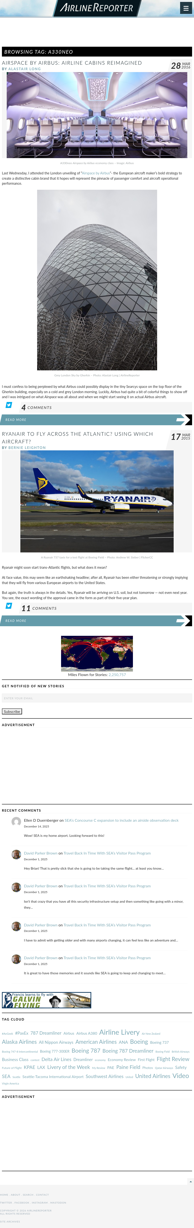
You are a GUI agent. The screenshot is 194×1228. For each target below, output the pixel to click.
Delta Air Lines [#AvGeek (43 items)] (56, 1059)
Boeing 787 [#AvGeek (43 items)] (86, 1050)
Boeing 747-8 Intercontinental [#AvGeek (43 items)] (20, 1051)
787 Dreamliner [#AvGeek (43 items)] (45, 1033)
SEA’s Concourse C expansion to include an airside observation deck (122, 820)
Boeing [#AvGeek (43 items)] (139, 1041)
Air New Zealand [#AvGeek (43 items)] (151, 1033)
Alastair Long (24, 69)
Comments (36, 407)
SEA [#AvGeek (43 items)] (6, 1076)
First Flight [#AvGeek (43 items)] (146, 1059)
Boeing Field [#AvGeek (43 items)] (162, 1051)
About (15, 1194)
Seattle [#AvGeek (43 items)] (16, 1077)
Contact (42, 1194)
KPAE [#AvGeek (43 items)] (29, 1067)
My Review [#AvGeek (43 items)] (98, 1067)
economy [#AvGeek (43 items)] (100, 1060)
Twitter (6, 1202)
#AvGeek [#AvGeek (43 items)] (7, 1033)
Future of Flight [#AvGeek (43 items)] (12, 1068)
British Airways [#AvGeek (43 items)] (180, 1051)
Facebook (22, 1202)
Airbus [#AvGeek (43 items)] (68, 1033)
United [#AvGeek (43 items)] (129, 1077)
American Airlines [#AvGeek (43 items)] (96, 1042)
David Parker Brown (40, 853)
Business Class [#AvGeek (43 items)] (15, 1059)
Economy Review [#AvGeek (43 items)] (122, 1059)
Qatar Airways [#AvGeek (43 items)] (164, 1068)
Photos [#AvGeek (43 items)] (147, 1068)
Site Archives (10, 1221)
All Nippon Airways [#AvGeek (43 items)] (56, 1042)
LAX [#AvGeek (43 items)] (41, 1067)
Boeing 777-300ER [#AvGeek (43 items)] (54, 1051)
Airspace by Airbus (96, 173)
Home (4, 1194)
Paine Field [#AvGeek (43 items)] (128, 1067)
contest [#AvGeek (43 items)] (35, 1060)
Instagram (40, 1202)
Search (28, 1194)
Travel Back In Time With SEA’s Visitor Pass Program (107, 853)
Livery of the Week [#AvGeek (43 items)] (68, 1067)
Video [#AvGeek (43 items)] (180, 1075)
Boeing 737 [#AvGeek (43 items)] (159, 1042)
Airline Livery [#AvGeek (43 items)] (119, 1032)
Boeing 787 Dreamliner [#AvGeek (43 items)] (128, 1051)
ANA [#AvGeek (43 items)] (123, 1042)
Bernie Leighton (27, 448)
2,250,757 (117, 674)
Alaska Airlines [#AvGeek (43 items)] (19, 1041)
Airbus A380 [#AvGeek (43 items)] (86, 1033)
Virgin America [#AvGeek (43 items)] (10, 1083)
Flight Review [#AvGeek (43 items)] (173, 1059)
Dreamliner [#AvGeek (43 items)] (83, 1059)
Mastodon (58, 1202)
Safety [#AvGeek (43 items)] (181, 1067)
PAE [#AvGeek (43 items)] (110, 1067)
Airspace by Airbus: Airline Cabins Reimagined (72, 63)
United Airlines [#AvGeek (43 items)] (152, 1076)
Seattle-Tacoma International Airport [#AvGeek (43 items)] (53, 1076)
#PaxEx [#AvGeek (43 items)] (21, 1033)
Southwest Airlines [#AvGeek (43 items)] (105, 1076)
